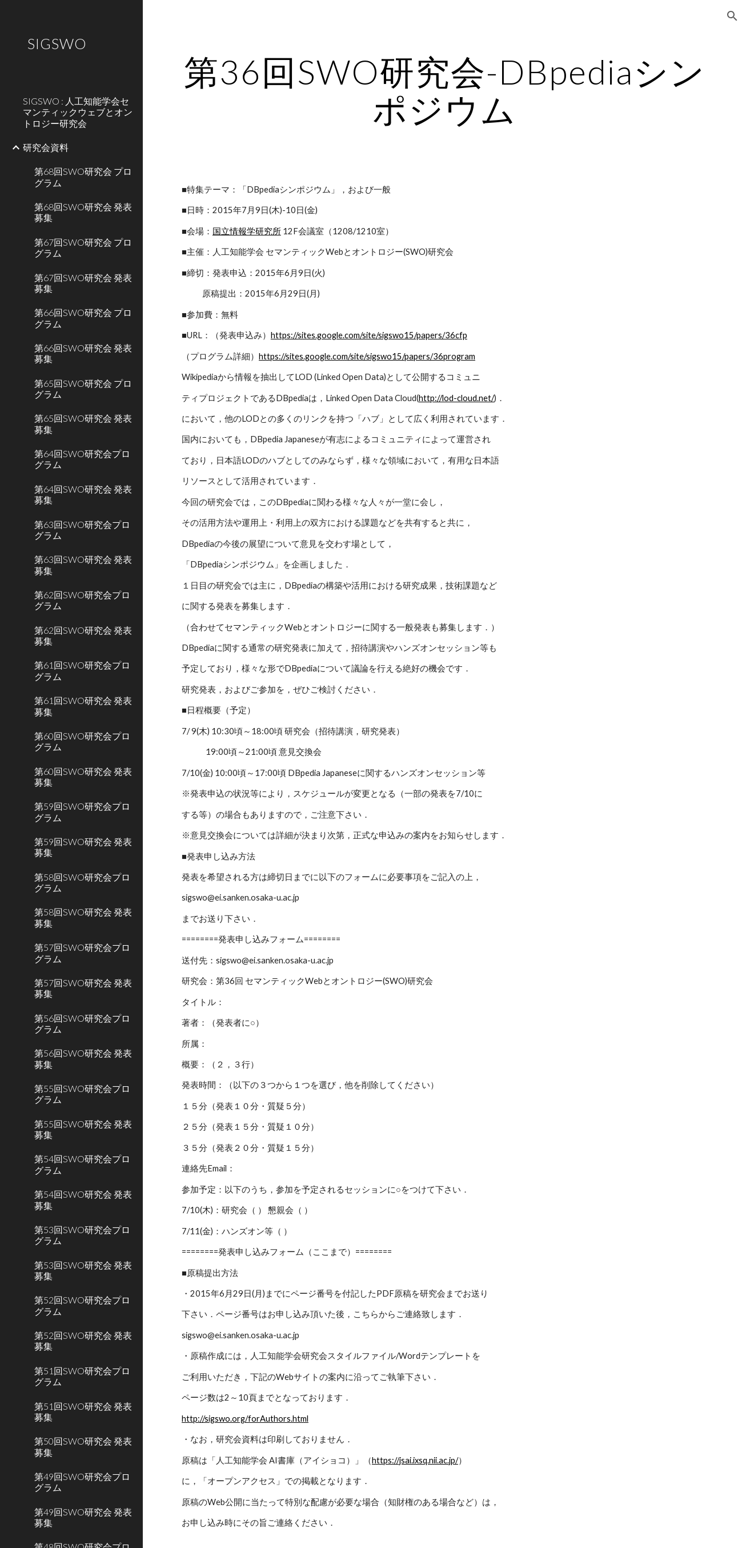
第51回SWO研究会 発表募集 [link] (83, 1411)
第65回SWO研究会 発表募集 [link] (83, 423)
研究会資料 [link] (46, 147)
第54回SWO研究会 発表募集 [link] (83, 1199)
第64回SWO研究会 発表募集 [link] (83, 494)
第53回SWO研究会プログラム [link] (82, 1235)
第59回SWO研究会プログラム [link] (82, 811)
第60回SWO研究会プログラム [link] (82, 741)
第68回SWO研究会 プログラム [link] (83, 176)
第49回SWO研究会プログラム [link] (82, 1482)
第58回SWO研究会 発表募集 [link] (83, 917)
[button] (732, 16)
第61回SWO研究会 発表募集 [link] (83, 706)
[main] (444, 90)
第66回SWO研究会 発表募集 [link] (83, 353)
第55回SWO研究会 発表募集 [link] (83, 1129)
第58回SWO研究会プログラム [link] (82, 882)
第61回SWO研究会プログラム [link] (82, 670)
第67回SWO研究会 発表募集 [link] (83, 283)
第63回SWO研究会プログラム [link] (82, 530)
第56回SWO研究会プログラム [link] (82, 1023)
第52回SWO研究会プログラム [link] (82, 1305)
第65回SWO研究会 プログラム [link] (83, 388)
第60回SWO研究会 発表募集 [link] (83, 776)
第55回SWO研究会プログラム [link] (82, 1094)
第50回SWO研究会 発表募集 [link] (83, 1446)
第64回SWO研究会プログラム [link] (82, 459)
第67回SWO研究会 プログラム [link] (83, 247)
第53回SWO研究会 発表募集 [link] (83, 1270)
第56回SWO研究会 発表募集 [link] (83, 1058)
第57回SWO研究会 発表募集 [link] (83, 988)
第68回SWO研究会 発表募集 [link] (83, 212)
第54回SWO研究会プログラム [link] (82, 1164)
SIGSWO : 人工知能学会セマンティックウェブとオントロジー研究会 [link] (78, 112)
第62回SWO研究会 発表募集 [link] (83, 635)
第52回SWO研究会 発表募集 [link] (83, 1340)
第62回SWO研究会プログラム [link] (82, 600)
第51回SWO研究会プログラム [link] (82, 1376)
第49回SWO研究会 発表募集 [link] (83, 1517)
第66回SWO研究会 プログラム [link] (83, 318)
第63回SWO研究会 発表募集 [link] (83, 564)
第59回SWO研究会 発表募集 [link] (83, 847)
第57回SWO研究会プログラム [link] (82, 952)
